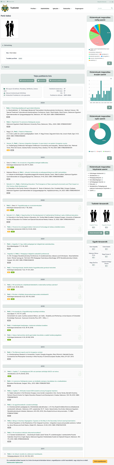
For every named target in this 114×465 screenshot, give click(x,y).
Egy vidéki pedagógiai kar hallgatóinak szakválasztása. (37, 244)
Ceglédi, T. (16, 371)
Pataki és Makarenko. (25, 131)
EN (110, 1)
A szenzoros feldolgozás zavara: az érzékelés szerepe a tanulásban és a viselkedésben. (39, 381)
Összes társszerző (96, 233)
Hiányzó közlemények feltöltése (15, 93)
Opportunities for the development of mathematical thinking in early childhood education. (49, 215)
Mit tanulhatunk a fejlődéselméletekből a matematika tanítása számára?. (35, 285)
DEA (8, 117)
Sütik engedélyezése (100, 461)
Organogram (79, 8)
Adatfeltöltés (45, 8)
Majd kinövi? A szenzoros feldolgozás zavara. (26, 122)
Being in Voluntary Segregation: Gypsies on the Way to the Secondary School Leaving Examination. (44, 421)
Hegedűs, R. (16, 244)
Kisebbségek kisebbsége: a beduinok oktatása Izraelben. (30, 325)
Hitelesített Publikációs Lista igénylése (17, 95)
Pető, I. (8, 108)
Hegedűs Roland (106, 225)
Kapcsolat (10, 1)
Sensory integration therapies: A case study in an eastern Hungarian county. (43, 143)
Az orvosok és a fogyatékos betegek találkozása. (33, 163)
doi (8, 150)
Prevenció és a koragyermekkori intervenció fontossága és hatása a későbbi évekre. (38, 227)
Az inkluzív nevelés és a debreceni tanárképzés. (27, 454)
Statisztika (67, 8)
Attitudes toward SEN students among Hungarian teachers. (39, 391)
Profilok (34, 8)
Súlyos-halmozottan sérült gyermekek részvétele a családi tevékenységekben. (37, 335)
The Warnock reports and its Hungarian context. (27, 352)
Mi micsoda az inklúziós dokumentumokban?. (27, 432)
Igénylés (56, 8)
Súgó (3, 1)
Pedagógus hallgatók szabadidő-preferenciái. (35, 254)
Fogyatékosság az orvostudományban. (30, 205)
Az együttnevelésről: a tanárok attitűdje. (25, 405)
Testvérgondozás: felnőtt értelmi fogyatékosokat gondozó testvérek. (34, 267)
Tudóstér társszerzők (26, 80)
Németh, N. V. (11, 184)
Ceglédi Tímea (94, 225)
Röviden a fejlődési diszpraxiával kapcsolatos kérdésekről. (30, 294)
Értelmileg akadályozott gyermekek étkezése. (26, 108)
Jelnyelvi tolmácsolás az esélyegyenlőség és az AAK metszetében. (46, 172)
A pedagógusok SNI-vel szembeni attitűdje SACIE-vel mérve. (39, 371)
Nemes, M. (10, 143)
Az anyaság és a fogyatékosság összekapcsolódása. (28, 311)
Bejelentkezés (102, 2)
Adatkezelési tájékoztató (15, 462)
